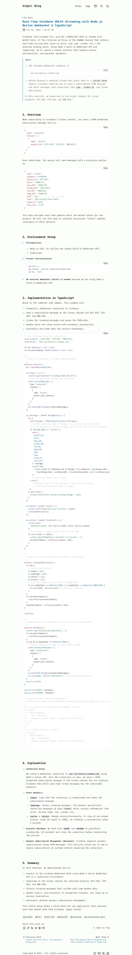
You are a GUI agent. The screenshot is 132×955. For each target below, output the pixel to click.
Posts (78, 6)
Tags (87, 6)
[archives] (95, 6)
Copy (105, 70)
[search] (101, 6)
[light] (108, 6)
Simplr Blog (31, 6)
